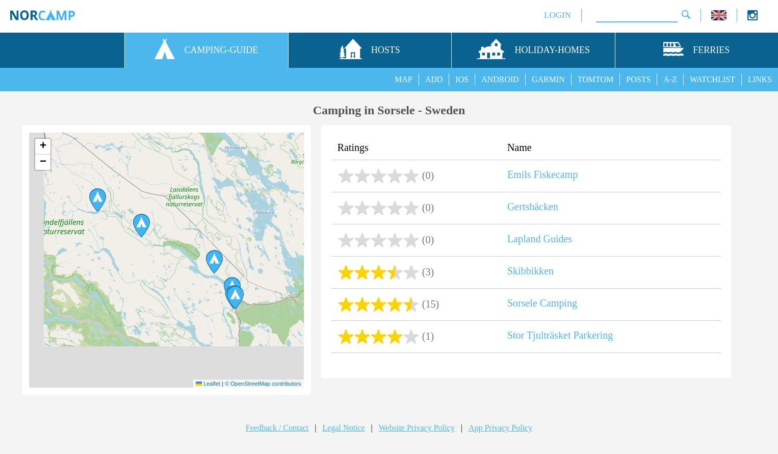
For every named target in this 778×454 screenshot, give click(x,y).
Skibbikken (530, 270)
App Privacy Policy (500, 427)
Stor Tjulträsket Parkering (560, 335)
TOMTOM (596, 79)
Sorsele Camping (542, 303)
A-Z (670, 79)
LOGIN (557, 15)
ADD (434, 79)
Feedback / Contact (277, 427)
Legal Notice (344, 427)
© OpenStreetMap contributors (263, 384)
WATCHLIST (712, 79)
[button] (141, 225)
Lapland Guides (539, 238)
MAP (403, 79)
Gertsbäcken (532, 206)
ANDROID (500, 79)
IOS (462, 79)
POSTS (638, 79)
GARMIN (548, 79)
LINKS (760, 79)
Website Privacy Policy (417, 427)
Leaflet (208, 384)
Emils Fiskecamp (542, 174)
